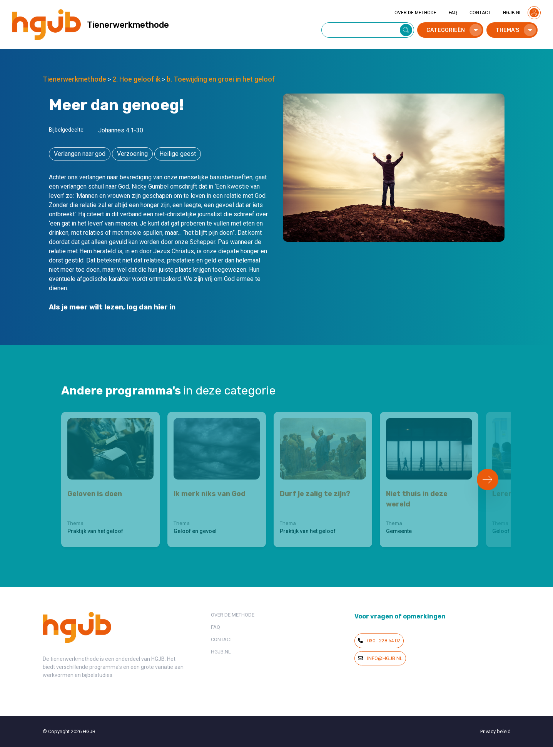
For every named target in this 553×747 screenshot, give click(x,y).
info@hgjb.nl (380, 658)
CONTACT (480, 12)
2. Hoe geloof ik (136, 79)
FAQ (453, 12)
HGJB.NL (512, 12)
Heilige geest (177, 153)
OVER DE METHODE (415, 12)
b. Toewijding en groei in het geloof (221, 79)
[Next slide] (487, 479)
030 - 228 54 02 (379, 640)
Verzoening (132, 153)
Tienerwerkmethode (74, 79)
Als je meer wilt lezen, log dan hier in (112, 307)
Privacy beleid (495, 731)
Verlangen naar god (79, 153)
